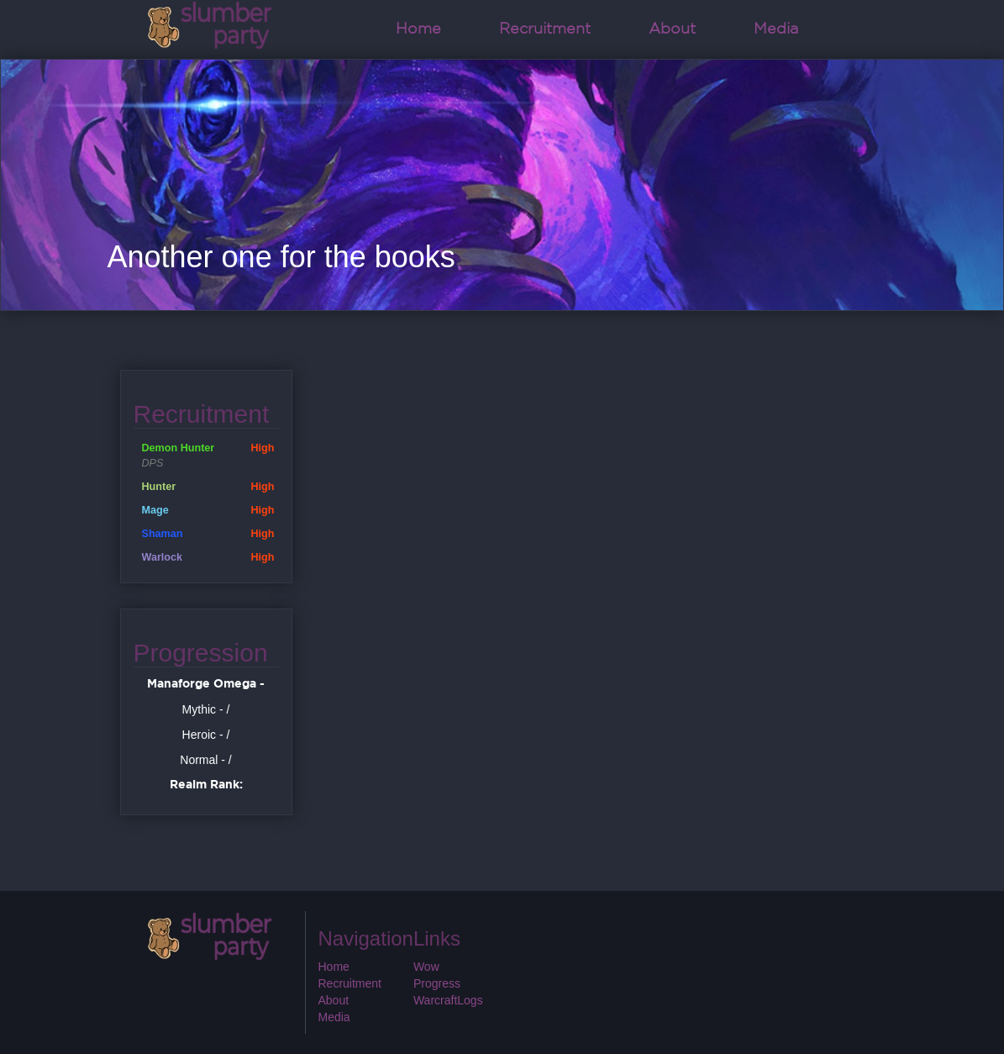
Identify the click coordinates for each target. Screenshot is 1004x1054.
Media (776, 29)
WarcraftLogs (448, 1000)
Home (418, 29)
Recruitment (545, 29)
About (672, 29)
